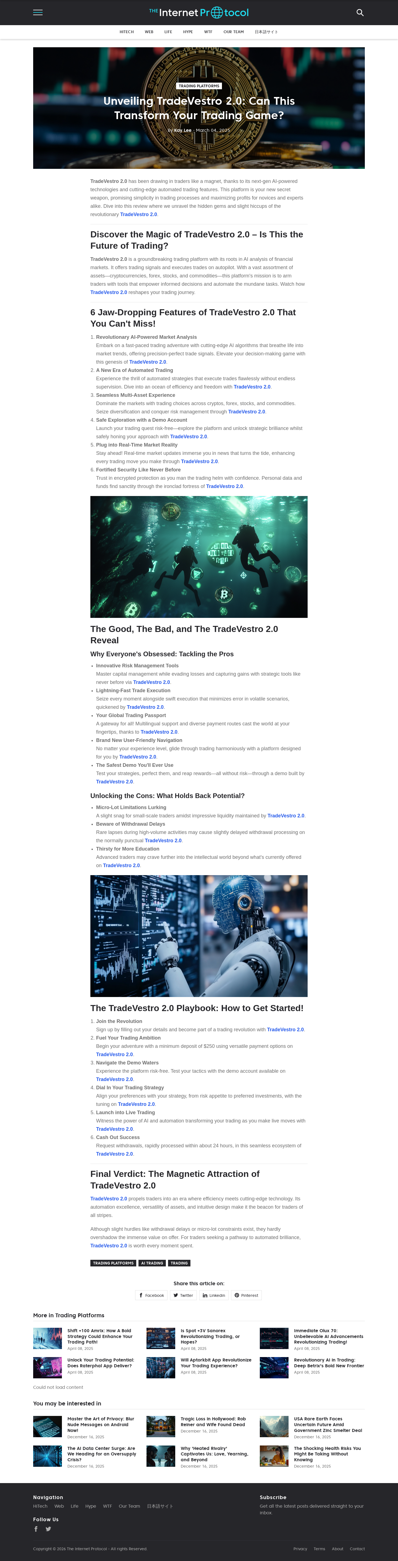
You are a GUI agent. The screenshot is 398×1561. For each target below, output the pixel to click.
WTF (208, 31)
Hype (188, 31)
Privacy (300, 1548)
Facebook (151, 1295)
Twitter (183, 1295)
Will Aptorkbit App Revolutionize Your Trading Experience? (216, 1362)
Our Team (234, 31)
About (337, 1548)
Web (149, 31)
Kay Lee (180, 130)
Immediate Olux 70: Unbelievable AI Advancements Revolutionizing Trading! (328, 1336)
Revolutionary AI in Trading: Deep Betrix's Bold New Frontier (329, 1362)
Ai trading (152, 1263)
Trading (179, 1263)
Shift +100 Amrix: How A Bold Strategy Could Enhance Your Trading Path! (100, 1336)
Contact (357, 1548)
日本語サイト (266, 31)
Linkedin (214, 1295)
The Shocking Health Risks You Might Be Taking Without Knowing (327, 1454)
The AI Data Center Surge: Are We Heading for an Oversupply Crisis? (101, 1454)
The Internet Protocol (87, 1548)
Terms (319, 1548)
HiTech (127, 31)
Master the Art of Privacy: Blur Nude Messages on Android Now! (100, 1424)
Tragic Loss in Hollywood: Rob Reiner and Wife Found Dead (213, 1421)
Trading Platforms (199, 85)
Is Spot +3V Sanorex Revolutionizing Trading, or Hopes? (210, 1336)
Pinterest (246, 1295)
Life (168, 31)
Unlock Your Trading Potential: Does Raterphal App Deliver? (100, 1362)
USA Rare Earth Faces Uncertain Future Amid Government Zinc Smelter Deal (328, 1424)
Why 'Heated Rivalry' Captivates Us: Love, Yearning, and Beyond (214, 1454)
